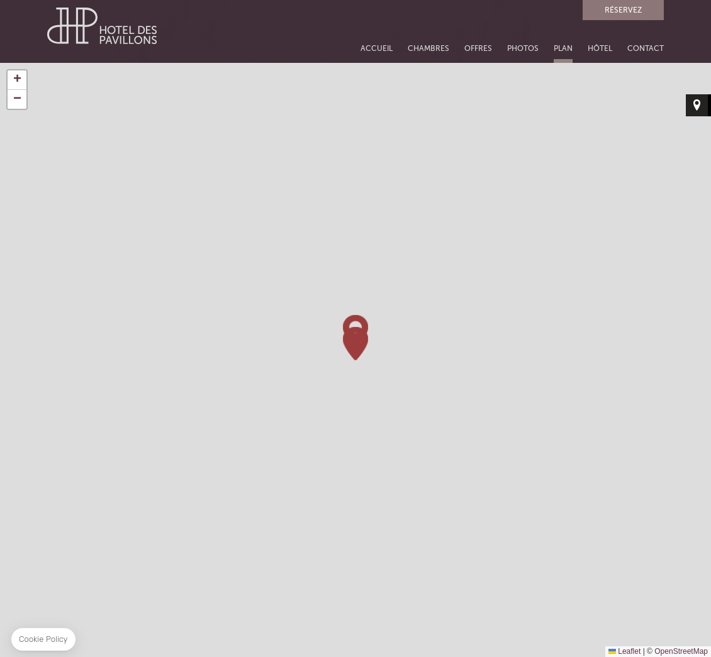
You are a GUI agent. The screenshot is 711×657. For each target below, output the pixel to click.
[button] (355, 343)
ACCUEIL (377, 49)
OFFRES (478, 49)
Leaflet (624, 651)
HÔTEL (600, 49)
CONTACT (645, 49)
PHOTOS (523, 49)
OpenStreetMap (681, 651)
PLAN (563, 49)
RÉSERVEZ (623, 10)
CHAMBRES (428, 49)
